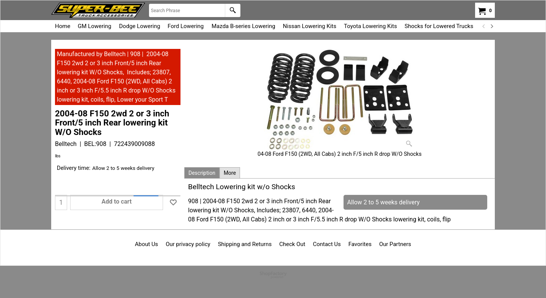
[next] (491, 26)
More (230, 173)
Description (201, 173)
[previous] (483, 26)
